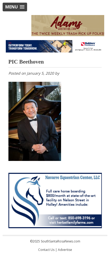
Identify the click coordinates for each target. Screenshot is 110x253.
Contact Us (46, 249)
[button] (15, 7)
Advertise (65, 249)
